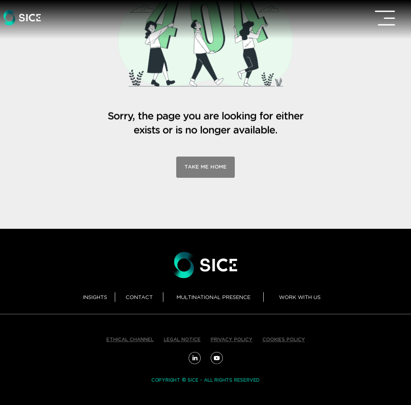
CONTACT (139, 297)
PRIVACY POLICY (231, 339)
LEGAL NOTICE (182, 339)
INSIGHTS (95, 297)
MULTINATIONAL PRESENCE (213, 297)
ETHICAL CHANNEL (130, 339)
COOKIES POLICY (283, 339)
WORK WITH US (300, 297)
